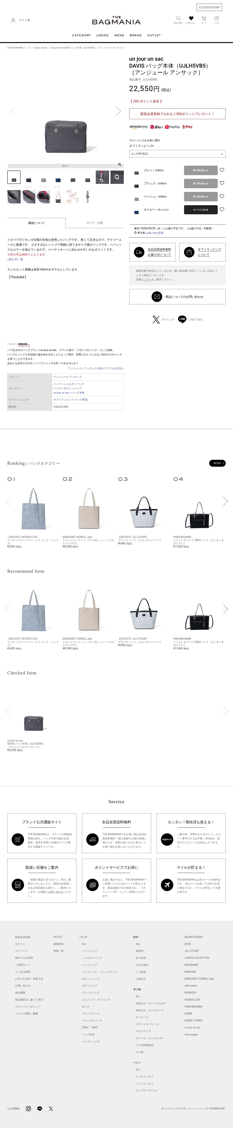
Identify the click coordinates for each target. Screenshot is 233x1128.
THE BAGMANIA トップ (18, 47)
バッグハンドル (91, 1041)
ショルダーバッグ (92, 957)
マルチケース (143, 1031)
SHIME (188, 1013)
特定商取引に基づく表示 (29, 999)
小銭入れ (141, 978)
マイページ (21, 950)
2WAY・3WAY (90, 1027)
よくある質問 (22, 971)
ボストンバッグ (91, 978)
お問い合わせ (56, 891)
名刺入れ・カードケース (150, 1010)
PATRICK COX (192, 999)
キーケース (142, 1017)
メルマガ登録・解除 (26, 1013)
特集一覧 (59, 950)
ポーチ (86, 1006)
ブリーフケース (91, 1013)
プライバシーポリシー (28, 1006)
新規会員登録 (22, 937)
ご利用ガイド (22, 964)
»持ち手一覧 (15, 259)
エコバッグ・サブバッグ (96, 999)
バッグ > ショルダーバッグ (68, 383)
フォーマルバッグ (92, 1020)
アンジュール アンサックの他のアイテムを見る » (96, 368)
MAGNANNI (191, 964)
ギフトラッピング (142, 146)
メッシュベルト (145, 1083)
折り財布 (141, 957)
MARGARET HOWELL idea (199, 978)
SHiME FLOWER (194, 1020)
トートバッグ (89, 950)
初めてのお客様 (24, 957)
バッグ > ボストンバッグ (67, 388)
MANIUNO (190, 971)
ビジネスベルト (145, 1076)
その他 (139, 1052)
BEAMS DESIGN (194, 937)
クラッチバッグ (91, 992)
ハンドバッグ (89, 964)
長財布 (139, 950)
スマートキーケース (147, 1024)
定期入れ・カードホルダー (151, 1003)
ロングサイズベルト (147, 1090)
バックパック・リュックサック (100, 971)
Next (118, 111)
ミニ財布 (141, 971)
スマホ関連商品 (145, 1045)
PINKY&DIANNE (194, 1006)
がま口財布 (142, 964)
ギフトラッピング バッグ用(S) (70, 399)
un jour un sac (40, 47)
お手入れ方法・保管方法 (29, 978)
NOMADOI (190, 992)
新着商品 (59, 943)
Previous (12, 111)
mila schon (191, 985)
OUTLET (58, 937)
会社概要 (20, 992)
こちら (147, 279)
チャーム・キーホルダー (150, 1038)
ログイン (20, 943)
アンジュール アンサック (67, 376)
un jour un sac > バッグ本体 (69, 392)
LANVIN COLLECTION (197, 957)
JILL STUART (192, 950)
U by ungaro (191, 1034)
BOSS (188, 943)
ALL (84, 943)
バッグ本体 (88, 1034)
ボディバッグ (89, 985)
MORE (217, 463)
